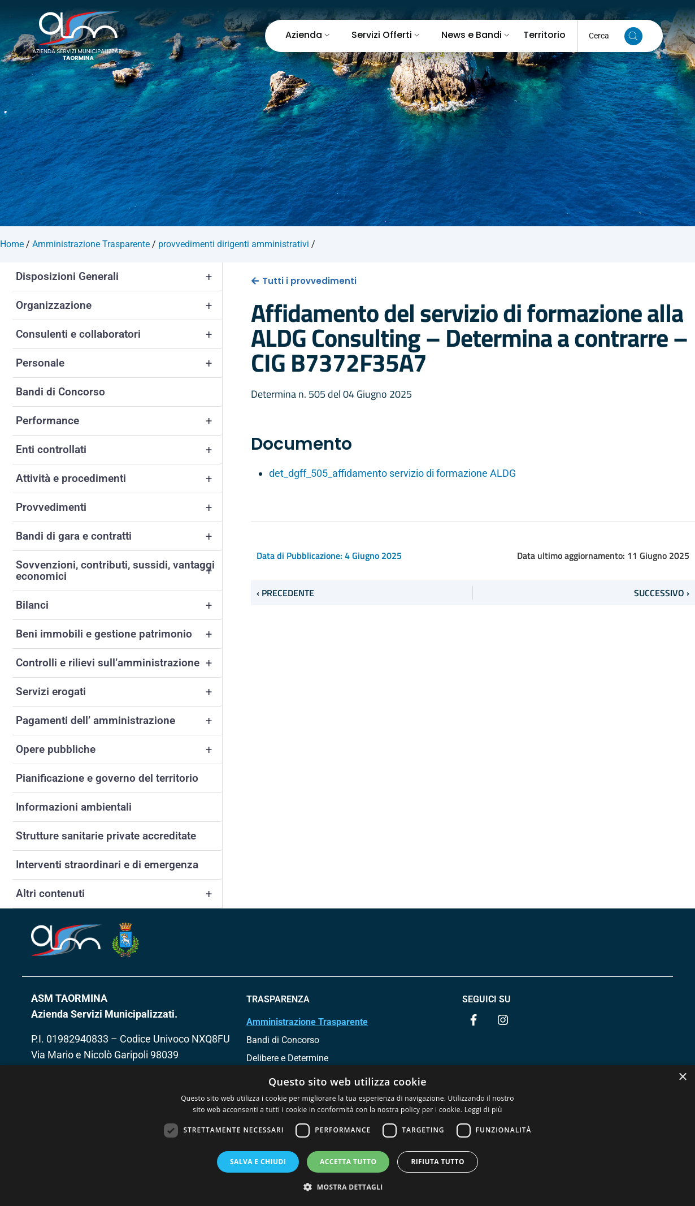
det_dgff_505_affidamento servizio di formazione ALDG (392, 473)
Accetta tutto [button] (348, 1161)
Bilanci (119, 605)
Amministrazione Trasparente (307, 1022)
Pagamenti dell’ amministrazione (119, 721)
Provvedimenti (119, 507)
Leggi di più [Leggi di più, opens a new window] (483, 1109)
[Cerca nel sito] (633, 36)
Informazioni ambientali (74, 806)
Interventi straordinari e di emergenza (107, 864)
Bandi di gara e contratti (119, 536)
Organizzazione (119, 305)
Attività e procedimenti (119, 478)
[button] (347, 1186)
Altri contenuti (119, 894)
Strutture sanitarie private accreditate (106, 835)
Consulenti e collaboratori (119, 334)
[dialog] (347, 1135)
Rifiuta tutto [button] (437, 1161)
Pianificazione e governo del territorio (107, 778)
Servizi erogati (119, 692)
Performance (119, 421)
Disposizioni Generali (119, 276)
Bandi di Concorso (60, 391)
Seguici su (486, 999)
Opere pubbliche (119, 749)
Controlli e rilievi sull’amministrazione (119, 663)
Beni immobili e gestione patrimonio (119, 634)
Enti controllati (119, 450)
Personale (119, 363)
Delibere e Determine (287, 1058)
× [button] (682, 1077)
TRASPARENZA (278, 999)
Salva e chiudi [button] (258, 1161)
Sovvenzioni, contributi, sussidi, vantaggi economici (119, 571)
